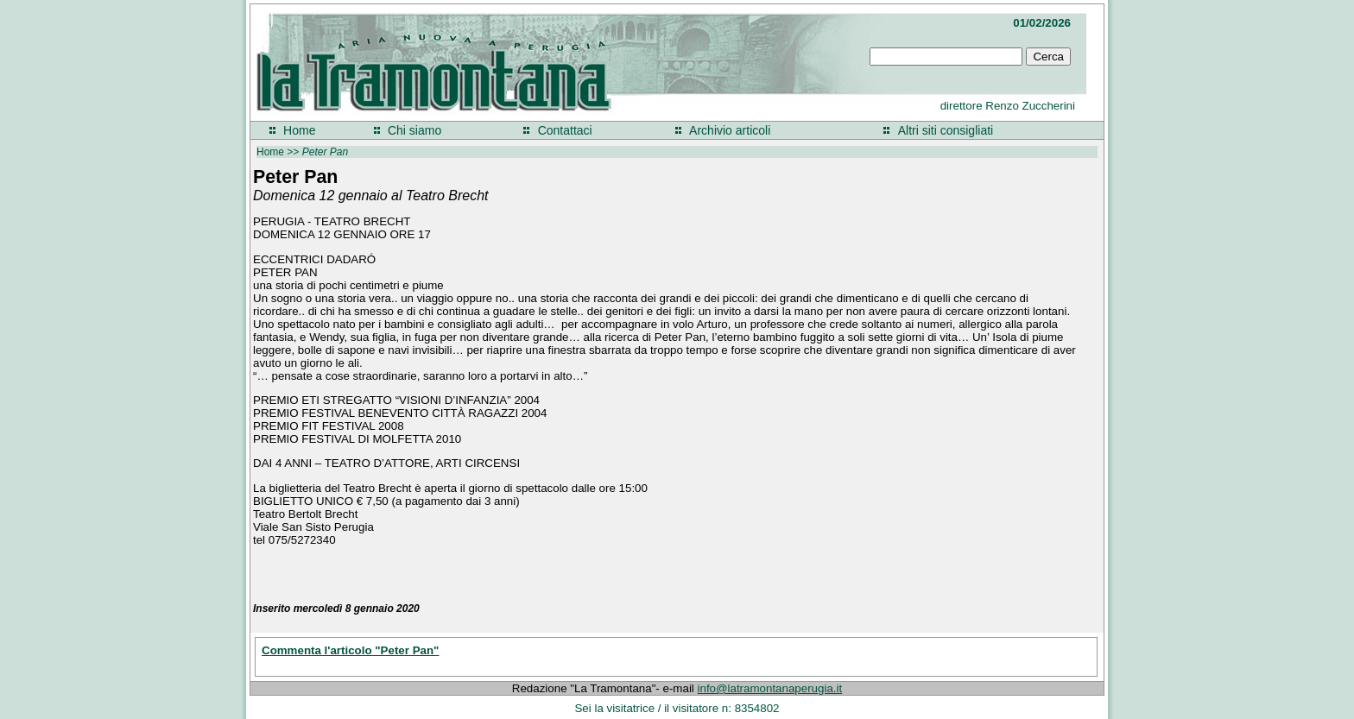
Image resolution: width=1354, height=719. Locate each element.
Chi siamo (414, 130)
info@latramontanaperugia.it (770, 688)
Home (299, 130)
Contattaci (565, 130)
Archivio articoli (729, 130)
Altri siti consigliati (945, 130)
